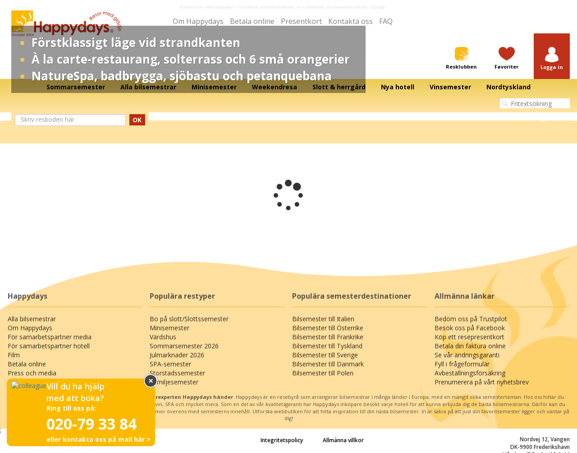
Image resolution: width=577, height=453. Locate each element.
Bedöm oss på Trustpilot (471, 318)
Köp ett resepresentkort (469, 337)
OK (137, 120)
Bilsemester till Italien (323, 318)
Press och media (32, 373)
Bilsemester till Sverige (325, 355)
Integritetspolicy (282, 440)
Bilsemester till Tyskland (327, 346)
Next (544, 116)
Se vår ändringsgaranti (467, 355)
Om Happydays (198, 21)
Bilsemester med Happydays (207, 7)
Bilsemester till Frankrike (327, 337)
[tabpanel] (288, 116)
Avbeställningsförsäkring (470, 373)
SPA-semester (170, 364)
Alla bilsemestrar (32, 318)
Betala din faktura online (470, 346)
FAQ (386, 21)
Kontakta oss (350, 21)
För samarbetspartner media (50, 337)
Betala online (252, 21)
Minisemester (169, 328)
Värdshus (163, 337)
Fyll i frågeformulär (462, 364)
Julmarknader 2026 (177, 355)
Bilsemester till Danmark (328, 364)
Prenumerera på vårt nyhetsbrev (482, 382)
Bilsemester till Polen (322, 373)
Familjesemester (174, 382)
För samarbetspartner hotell (49, 346)
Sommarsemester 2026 (184, 346)
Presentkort (301, 21)
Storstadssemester (177, 373)
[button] (552, 59)
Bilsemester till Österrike (327, 328)
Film (14, 355)
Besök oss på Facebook (470, 328)
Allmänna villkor (343, 440)
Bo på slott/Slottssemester (189, 318)
